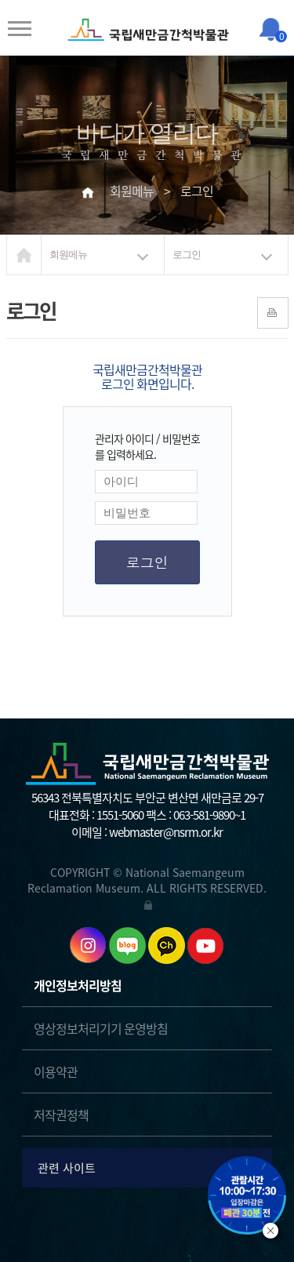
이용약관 (56, 1071)
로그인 (186, 254)
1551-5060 (119, 815)
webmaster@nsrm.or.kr (166, 832)
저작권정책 (61, 1114)
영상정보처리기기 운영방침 (101, 1028)
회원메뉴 (68, 254)
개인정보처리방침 (78, 985)
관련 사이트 (149, 1167)
